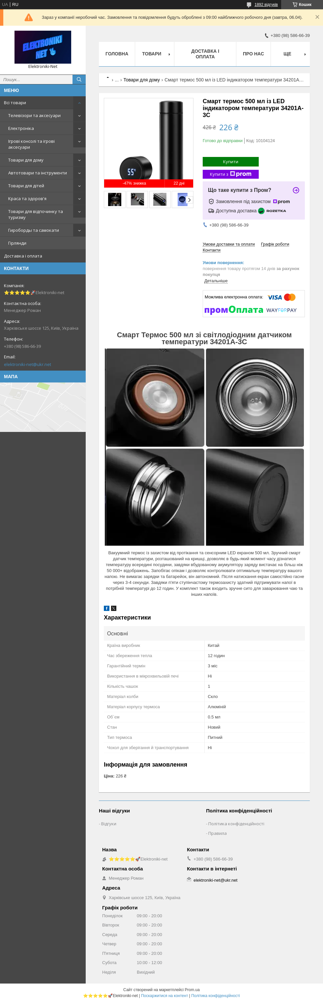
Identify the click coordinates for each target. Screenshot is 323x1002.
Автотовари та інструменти (37, 173)
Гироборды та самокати (33, 230)
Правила (217, 833)
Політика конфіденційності (236, 824)
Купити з (230, 174)
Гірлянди (17, 243)
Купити (230, 162)
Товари (151, 53)
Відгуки (108, 824)
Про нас (253, 53)
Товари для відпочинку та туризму (35, 214)
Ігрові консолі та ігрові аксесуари (31, 144)
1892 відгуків (266, 4)
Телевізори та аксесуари (34, 115)
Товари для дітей (26, 186)
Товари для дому (26, 160)
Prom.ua (192, 989)
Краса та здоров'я (27, 198)
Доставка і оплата (23, 256)
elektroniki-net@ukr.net (27, 364)
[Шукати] (79, 79)
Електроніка (21, 128)
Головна (116, 53)
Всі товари (15, 103)
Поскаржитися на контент (164, 995)
